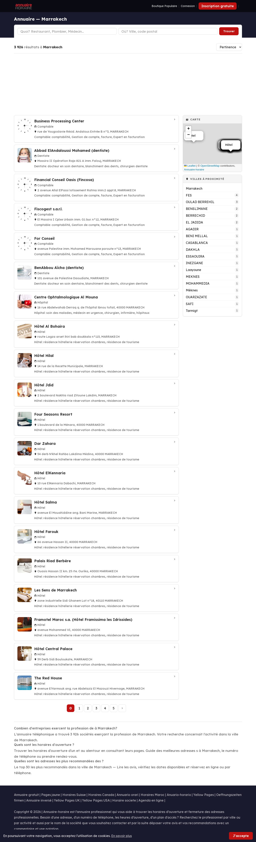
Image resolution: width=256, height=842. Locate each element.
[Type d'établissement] (67, 31)
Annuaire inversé (39, 800)
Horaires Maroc (152, 795)
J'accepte (241, 836)
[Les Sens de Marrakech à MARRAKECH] (96, 597)
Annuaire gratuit (26, 795)
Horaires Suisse (74, 795)
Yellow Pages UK (67, 800)
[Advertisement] (128, 84)
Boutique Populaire (164, 6)
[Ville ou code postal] (168, 31)
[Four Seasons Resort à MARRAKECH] (96, 422)
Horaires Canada (101, 795)
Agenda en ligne (151, 800)
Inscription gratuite (217, 6)
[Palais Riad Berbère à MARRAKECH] (96, 568)
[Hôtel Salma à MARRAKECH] (96, 510)
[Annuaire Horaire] (23, 6)
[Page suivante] (122, 708)
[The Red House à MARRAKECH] (96, 685)
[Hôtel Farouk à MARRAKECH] (96, 539)
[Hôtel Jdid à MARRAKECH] (96, 392)
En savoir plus (121, 836)
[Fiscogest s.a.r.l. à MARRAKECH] (96, 216)
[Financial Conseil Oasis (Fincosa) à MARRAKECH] (96, 187)
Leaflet (190, 165)
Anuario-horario (179, 795)
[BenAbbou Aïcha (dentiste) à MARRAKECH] (96, 275)
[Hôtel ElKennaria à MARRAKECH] (96, 480)
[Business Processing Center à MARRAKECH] (96, 128)
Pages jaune (50, 795)
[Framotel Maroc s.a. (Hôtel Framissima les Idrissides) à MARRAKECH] (96, 627)
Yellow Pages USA (96, 800)
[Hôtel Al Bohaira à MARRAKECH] (96, 334)
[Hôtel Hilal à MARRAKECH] (96, 363)
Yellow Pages (203, 795)
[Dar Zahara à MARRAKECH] (96, 451)
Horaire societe (124, 800)
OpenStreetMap (210, 165)
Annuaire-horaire (194, 169)
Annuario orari (127, 795)
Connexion (188, 6)
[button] (188, 129)
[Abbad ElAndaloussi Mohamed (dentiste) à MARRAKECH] (96, 158)
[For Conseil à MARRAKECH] (96, 246)
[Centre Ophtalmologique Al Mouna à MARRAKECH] (96, 304)
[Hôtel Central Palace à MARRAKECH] (96, 656)
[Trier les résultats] (229, 47)
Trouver (229, 31)
